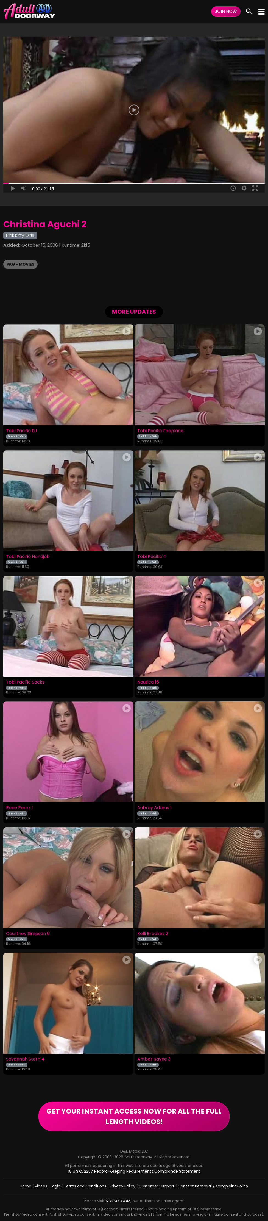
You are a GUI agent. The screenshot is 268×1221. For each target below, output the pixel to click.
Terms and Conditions (85, 1186)
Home (25, 1186)
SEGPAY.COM (118, 1201)
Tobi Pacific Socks (25, 682)
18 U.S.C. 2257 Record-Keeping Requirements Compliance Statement (134, 1171)
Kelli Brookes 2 (152, 933)
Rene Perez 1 (19, 808)
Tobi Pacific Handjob (28, 556)
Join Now (226, 11)
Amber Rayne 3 (154, 1059)
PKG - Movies (20, 264)
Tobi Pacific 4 (151, 556)
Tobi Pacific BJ (21, 431)
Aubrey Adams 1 (154, 808)
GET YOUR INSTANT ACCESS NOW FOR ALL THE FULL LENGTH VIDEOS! (134, 1116)
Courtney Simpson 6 (28, 933)
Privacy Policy (122, 1186)
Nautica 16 (148, 682)
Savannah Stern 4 (25, 1059)
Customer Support (156, 1186)
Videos (41, 1186)
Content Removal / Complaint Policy (213, 1186)
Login (55, 1186)
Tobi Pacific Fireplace (160, 431)
